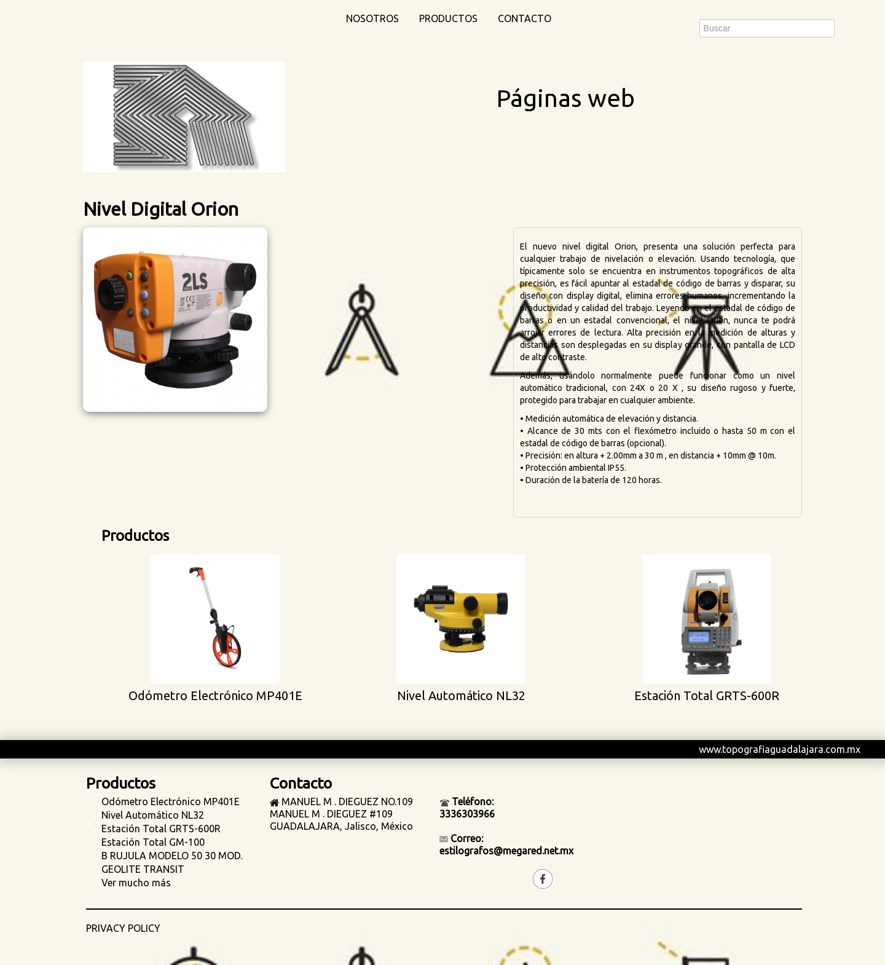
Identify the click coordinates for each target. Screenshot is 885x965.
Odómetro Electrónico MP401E (170, 801)
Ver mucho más (136, 882)
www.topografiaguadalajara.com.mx (779, 749)
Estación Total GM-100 (153, 842)
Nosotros (372, 18)
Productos (448, 18)
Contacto (524, 18)
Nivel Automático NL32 (152, 815)
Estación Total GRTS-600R (161, 828)
